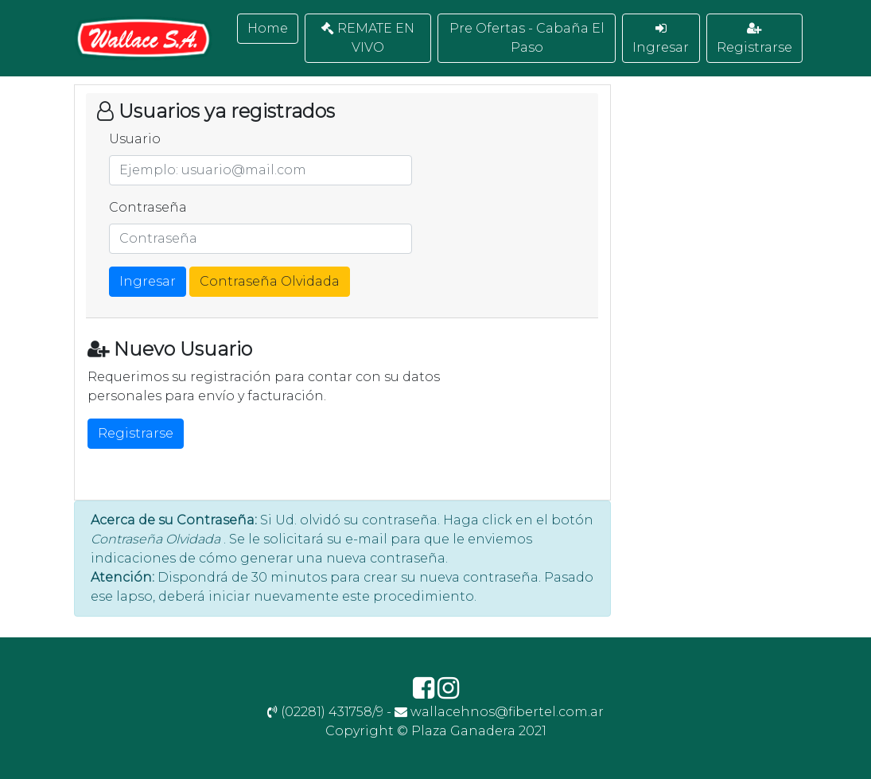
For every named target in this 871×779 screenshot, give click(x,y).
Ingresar (660, 38)
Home (267, 28)
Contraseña (148, 207)
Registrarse (754, 38)
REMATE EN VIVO (367, 38)
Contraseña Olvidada (270, 281)
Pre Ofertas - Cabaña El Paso (527, 38)
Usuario (135, 138)
